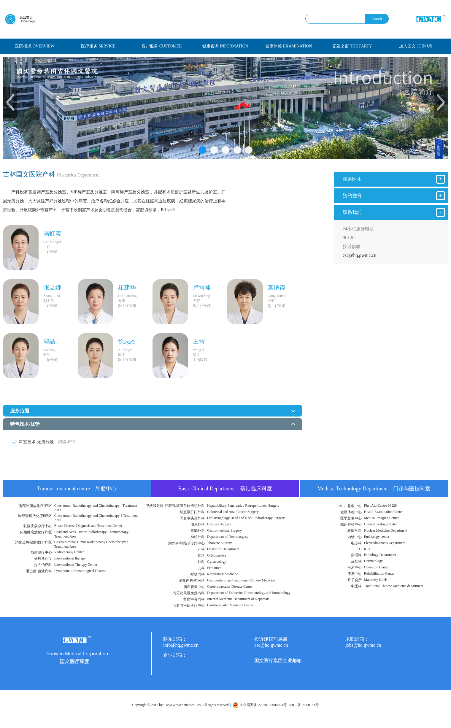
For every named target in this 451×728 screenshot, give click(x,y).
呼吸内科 (197, 574)
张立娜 (52, 287)
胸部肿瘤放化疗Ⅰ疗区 (35, 506)
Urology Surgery (219, 524)
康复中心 (354, 574)
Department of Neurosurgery (227, 537)
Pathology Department (380, 555)
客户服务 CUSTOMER (162, 46)
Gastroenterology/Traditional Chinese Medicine (241, 580)
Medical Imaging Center (381, 518)
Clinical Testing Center (380, 524)
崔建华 (127, 287)
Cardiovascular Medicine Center (230, 605)
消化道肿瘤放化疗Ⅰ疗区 (33, 542)
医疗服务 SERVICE (98, 46)
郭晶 (49, 341)
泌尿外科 (197, 524)
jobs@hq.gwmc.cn (363, 645)
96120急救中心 (350, 506)
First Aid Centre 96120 (380, 505)
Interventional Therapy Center (75, 564)
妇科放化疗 (43, 559)
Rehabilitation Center (379, 573)
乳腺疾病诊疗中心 (37, 526)
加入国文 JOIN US (415, 46)
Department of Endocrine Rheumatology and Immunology (248, 593)
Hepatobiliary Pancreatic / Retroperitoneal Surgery (243, 505)
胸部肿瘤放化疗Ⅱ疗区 (35, 516)
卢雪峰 (202, 287)
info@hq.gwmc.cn (180, 645)
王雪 (199, 341)
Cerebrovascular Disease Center (230, 586)
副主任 (48, 301)
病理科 (356, 555)
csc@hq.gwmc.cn (359, 255)
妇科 (201, 562)
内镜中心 (354, 537)
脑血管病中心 (194, 587)
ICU (358, 549)
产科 (201, 549)
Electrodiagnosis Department (385, 543)
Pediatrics (214, 568)
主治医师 (50, 360)
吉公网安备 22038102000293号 (260, 705)
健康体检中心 (351, 512)
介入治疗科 (43, 565)
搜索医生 (394, 179)
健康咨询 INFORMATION (225, 46)
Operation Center (376, 567)
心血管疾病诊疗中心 (189, 605)
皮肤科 (356, 561)
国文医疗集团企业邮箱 (278, 660)
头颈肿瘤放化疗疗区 (36, 532)
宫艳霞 (276, 287)
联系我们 (394, 212)
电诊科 (356, 543)
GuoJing (49, 350)
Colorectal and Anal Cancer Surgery (233, 512)
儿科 (201, 568)
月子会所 (354, 580)
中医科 (356, 586)
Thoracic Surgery (219, 543)
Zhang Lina (51, 296)
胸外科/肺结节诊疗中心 (186, 543)
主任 (46, 247)
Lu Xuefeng (201, 296)
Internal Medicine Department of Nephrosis (238, 599)
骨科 (201, 556)
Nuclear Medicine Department (385, 530)
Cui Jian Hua (127, 296)
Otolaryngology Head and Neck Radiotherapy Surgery (246, 518)
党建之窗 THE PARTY (352, 46)
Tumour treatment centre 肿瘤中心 (77, 489)
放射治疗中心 (41, 552)
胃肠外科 (197, 531)
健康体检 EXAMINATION (288, 46)
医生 (46, 355)
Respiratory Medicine (222, 574)
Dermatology (373, 561)
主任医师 (50, 252)
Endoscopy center (377, 537)
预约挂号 (394, 195)
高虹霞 (52, 233)
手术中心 (354, 567)
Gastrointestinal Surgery (224, 530)
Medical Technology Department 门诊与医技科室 (373, 489)
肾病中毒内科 (194, 599)
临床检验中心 (351, 524)
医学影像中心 (351, 518)
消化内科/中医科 (192, 580)
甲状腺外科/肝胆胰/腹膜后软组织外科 (175, 506)
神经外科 (197, 537)
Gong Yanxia (277, 296)
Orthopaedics (216, 555)
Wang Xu (199, 350)
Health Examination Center (383, 512)
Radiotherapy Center (69, 552)
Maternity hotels (376, 580)
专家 (121, 301)
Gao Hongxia (52, 242)
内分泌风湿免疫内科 (189, 593)
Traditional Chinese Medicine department (393, 586)
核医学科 (354, 531)
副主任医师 (127, 306)
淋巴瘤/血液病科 (39, 571)
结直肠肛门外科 (192, 512)
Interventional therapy (70, 558)
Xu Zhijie (125, 350)
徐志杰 (127, 341)
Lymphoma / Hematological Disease (80, 571)
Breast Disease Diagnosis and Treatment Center (88, 526)
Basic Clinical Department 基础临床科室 (225, 489)
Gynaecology (216, 561)
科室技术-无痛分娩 (47, 442)
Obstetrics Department (223, 549)
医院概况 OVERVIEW (34, 46)
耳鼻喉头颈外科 (192, 518)
